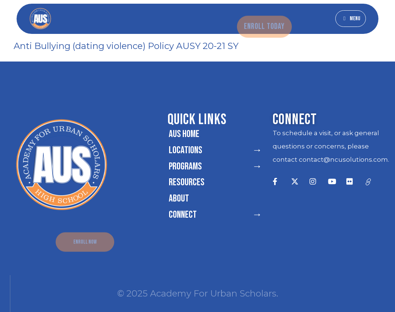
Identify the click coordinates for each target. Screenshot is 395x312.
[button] (350, 18)
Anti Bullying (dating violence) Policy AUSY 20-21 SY (126, 46)
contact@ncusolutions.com (343, 159)
